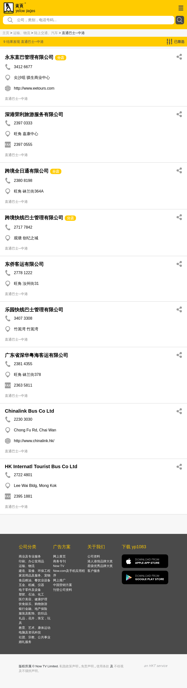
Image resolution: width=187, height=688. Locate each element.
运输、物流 (21, 33)
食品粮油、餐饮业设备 (34, 580)
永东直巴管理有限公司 (29, 57)
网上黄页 (59, 556)
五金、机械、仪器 (31, 585)
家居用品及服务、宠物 (34, 575)
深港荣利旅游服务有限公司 (34, 114)
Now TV (58, 566)
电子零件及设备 (30, 590)
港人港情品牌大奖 (100, 561)
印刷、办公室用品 (31, 561)
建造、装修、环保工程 (34, 571)
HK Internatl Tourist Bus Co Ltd (41, 466)
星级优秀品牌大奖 (100, 566)
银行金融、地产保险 (33, 609)
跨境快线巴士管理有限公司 (34, 217)
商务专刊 (59, 561)
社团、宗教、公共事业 (34, 637)
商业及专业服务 (30, 556)
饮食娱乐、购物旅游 (33, 604)
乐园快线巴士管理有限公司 (34, 309)
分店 (60, 58)
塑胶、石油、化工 (31, 594)
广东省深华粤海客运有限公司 (36, 355)
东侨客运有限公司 (24, 264)
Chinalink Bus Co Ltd (29, 411)
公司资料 (93, 556)
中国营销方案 (62, 585)
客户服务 (93, 571)
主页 (5, 33)
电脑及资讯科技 (30, 632)
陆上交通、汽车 (46, 33)
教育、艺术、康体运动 (34, 628)
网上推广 (59, 580)
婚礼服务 (25, 642)
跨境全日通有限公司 (27, 171)
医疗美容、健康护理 (33, 599)
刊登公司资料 (62, 590)
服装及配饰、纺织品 (33, 613)
